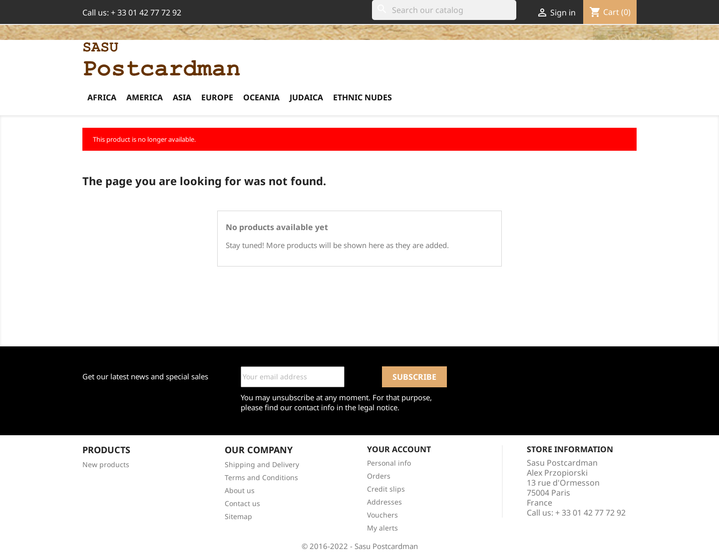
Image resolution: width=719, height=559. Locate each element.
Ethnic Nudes (362, 97)
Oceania (261, 97)
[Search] (444, 10)
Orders (378, 476)
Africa (101, 97)
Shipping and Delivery (262, 464)
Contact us (242, 503)
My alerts (382, 528)
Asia (182, 97)
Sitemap (238, 516)
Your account (399, 449)
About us (240, 490)
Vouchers (382, 515)
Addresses (384, 502)
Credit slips (386, 489)
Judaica (306, 97)
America (144, 97)
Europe (217, 97)
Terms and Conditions (261, 477)
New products (105, 464)
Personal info (389, 463)
